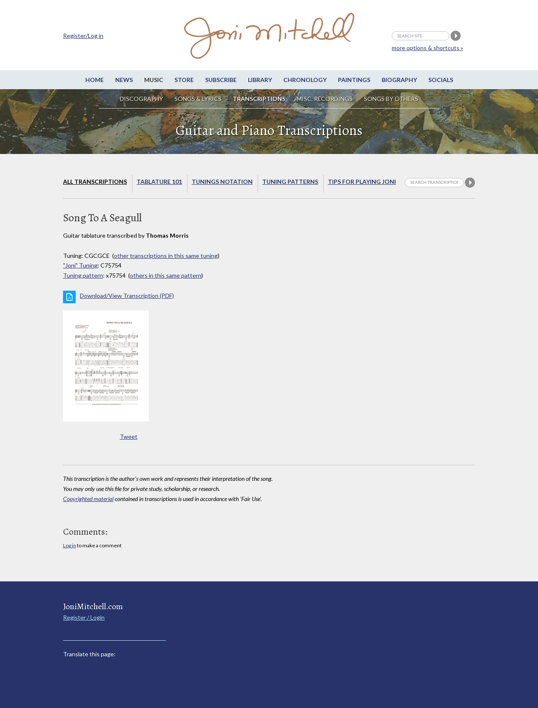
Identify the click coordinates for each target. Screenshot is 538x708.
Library (260, 79)
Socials (440, 79)
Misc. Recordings (325, 98)
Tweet (128, 436)
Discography (141, 98)
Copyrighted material (88, 498)
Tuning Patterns (290, 181)
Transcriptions (259, 98)
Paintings (354, 79)
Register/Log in (83, 35)
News (124, 79)
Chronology (305, 79)
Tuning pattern (83, 275)
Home (94, 79)
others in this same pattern (165, 275)
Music (153, 79)
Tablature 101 (159, 181)
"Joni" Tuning (80, 265)
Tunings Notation (222, 181)
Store (184, 79)
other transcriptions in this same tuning (166, 255)
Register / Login (84, 617)
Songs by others (391, 98)
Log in (69, 545)
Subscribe (221, 79)
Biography (399, 79)
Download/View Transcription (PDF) (127, 295)
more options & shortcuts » (427, 47)
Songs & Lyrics (198, 98)
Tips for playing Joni (362, 181)
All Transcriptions (95, 181)
